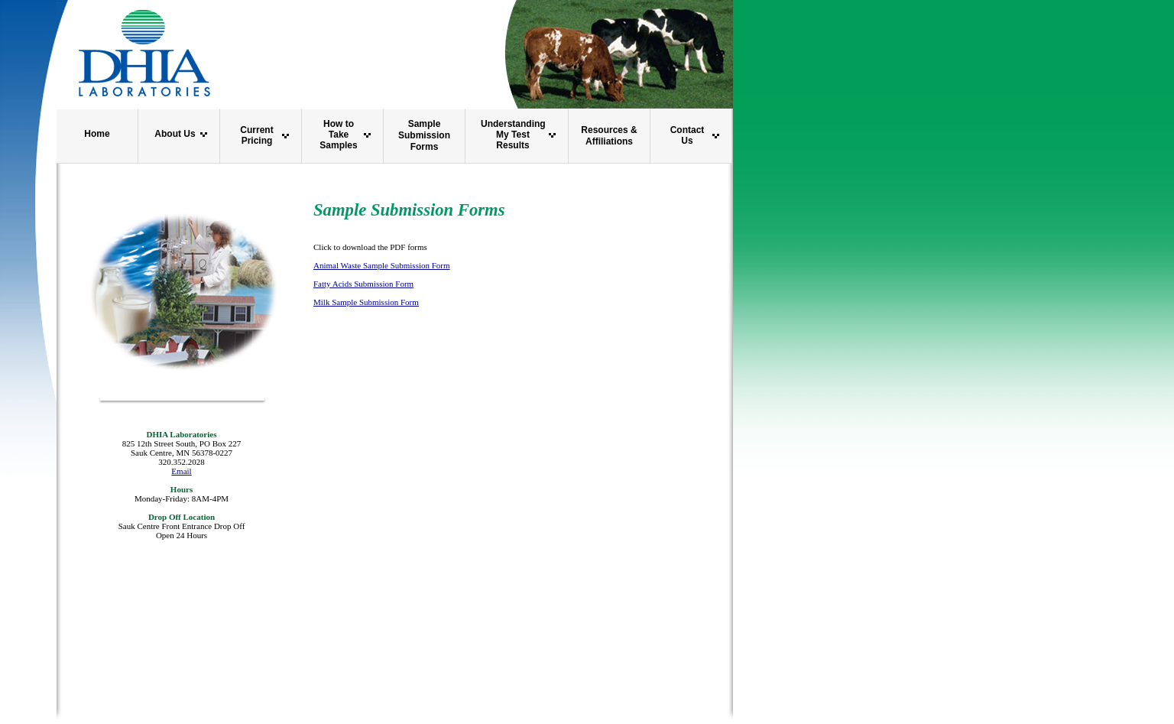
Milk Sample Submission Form (366, 302)
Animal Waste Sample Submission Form (381, 265)
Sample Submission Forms (424, 135)
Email (181, 471)
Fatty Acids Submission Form (363, 283)
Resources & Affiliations (609, 136)
